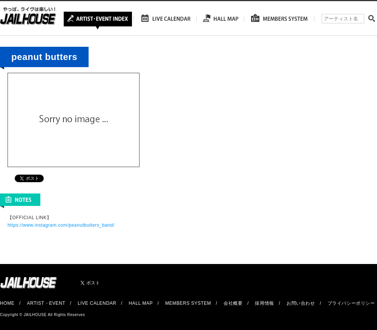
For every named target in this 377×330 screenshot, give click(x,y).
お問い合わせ (301, 303)
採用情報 (264, 303)
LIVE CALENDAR (97, 303)
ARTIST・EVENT (46, 303)
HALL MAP (141, 303)
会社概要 (233, 303)
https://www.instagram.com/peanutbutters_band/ (61, 225)
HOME (7, 303)
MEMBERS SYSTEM (188, 303)
